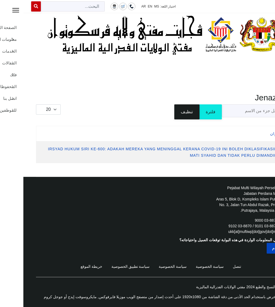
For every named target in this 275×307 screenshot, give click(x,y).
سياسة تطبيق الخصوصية (107, 266)
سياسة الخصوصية (186, 266)
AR (120, 6)
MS (133, 6)
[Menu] (137, 67)
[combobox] (49, 6)
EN (126, 6)
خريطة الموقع (68, 266)
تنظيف (163, 111)
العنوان (253, 133)
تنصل (213, 266)
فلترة (187, 111)
